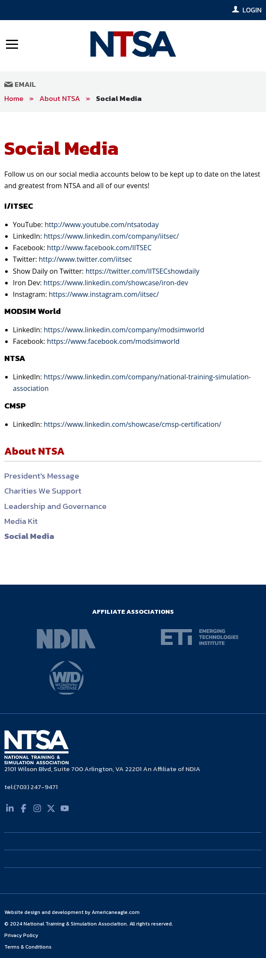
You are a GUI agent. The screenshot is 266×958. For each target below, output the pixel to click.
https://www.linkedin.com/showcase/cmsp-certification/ (132, 424)
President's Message (41, 476)
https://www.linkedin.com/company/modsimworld (124, 329)
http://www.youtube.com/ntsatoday (101, 224)
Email (20, 84)
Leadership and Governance (55, 506)
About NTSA (59, 98)
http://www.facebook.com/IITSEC (99, 247)
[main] (133, 348)
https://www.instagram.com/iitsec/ (104, 294)
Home (14, 98)
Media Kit (21, 521)
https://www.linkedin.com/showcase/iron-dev (116, 282)
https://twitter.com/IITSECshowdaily (143, 271)
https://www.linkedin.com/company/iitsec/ (111, 236)
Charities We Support (42, 491)
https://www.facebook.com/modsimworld (113, 341)
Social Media (119, 98)
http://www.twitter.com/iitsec (85, 259)
